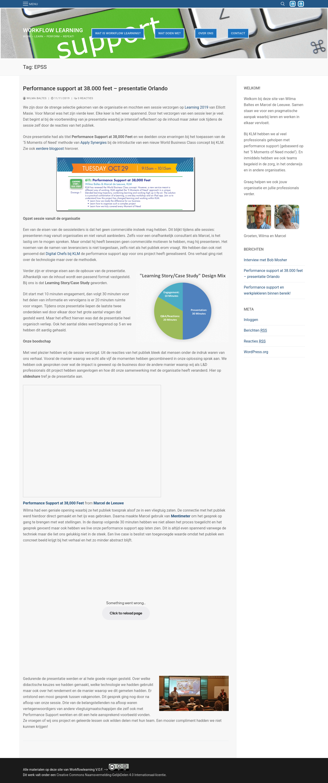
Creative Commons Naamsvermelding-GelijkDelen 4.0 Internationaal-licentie (111, 775)
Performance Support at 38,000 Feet (53, 503)
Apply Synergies (93, 142)
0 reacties (83, 98)
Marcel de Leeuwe (108, 503)
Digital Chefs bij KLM (63, 254)
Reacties (255, 341)
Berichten (255, 330)
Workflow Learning (53, 30)
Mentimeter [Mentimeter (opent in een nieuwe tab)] (180, 516)
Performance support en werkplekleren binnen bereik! (267, 290)
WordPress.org (256, 352)
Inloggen (251, 320)
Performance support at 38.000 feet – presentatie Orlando (95, 88)
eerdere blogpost (50, 148)
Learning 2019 (196, 107)
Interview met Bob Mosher (265, 260)
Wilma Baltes (35, 98)
